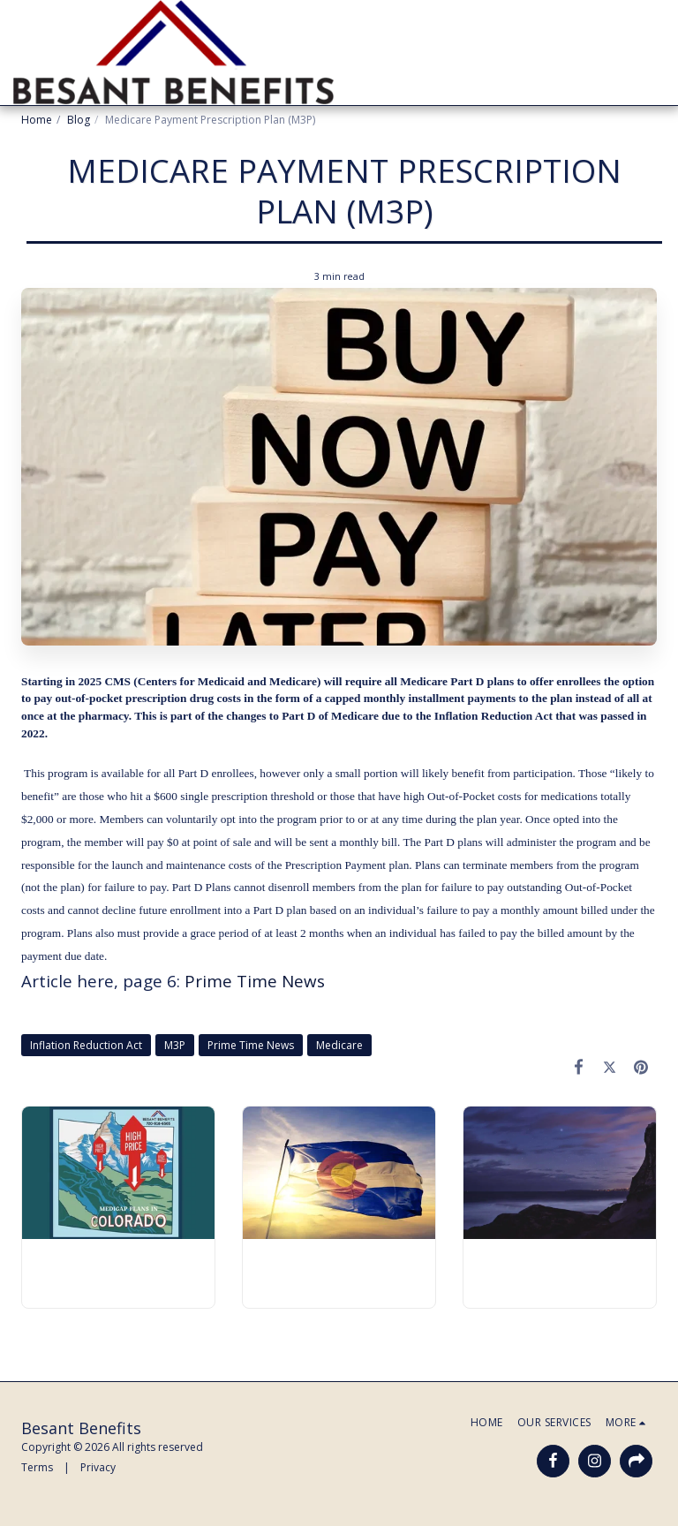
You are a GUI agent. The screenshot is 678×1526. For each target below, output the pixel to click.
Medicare (339, 1045)
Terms (37, 1467)
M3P (174, 1045)
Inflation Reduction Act (86, 1045)
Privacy (98, 1467)
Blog (78, 119)
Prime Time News (255, 981)
